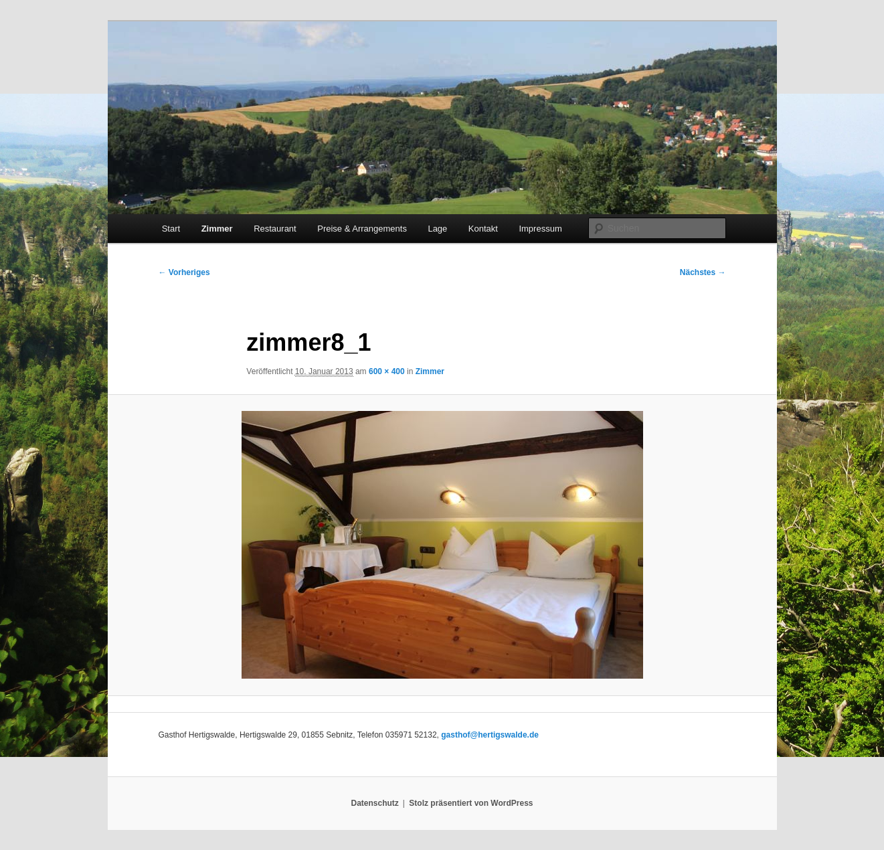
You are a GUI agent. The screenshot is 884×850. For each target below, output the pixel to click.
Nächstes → (703, 272)
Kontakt (483, 229)
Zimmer (217, 229)
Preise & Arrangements (362, 229)
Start (171, 229)
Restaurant (275, 229)
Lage (437, 229)
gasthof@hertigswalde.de (490, 735)
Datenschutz (375, 803)
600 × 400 (387, 371)
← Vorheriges (184, 272)
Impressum (540, 229)
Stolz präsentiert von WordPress (471, 803)
